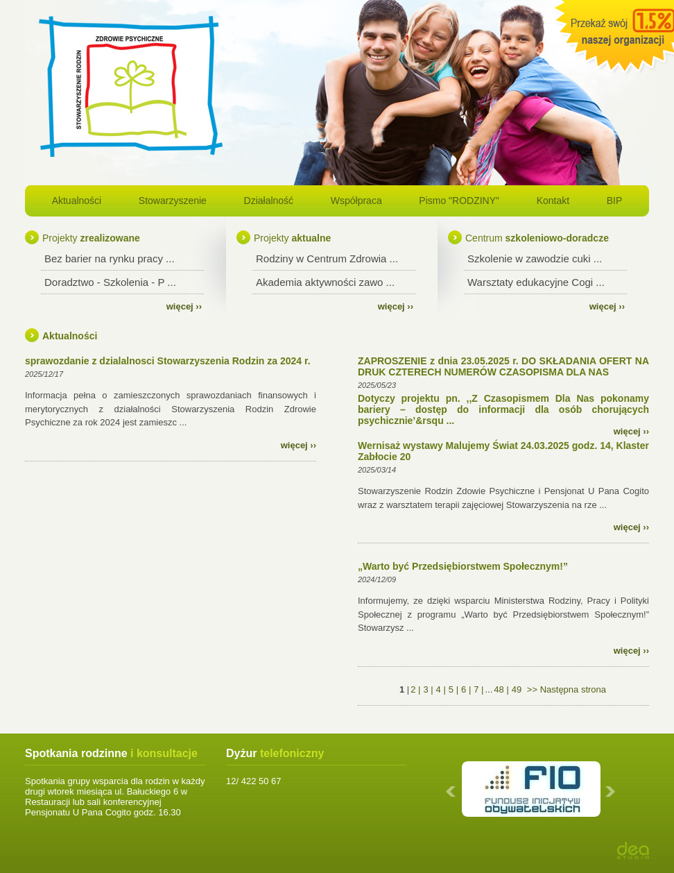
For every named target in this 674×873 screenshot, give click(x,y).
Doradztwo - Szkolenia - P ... (110, 282)
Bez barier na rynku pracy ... (109, 258)
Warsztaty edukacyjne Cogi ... (536, 282)
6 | (466, 689)
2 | (415, 689)
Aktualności (77, 200)
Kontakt (553, 200)
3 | (428, 689)
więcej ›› (184, 306)
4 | (441, 689)
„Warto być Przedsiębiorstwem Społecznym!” (463, 566)
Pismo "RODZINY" (459, 200)
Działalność (269, 200)
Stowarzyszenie (173, 200)
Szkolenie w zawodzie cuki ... (534, 258)
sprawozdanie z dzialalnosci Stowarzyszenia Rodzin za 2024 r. (168, 360)
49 (516, 689)
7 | (478, 689)
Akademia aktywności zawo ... (325, 282)
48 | (501, 689)
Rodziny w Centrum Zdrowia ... (327, 258)
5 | (453, 689)
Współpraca (356, 200)
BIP (615, 200)
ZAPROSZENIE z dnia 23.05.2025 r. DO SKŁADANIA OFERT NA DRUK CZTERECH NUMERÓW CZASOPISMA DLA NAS (503, 366)
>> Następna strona (565, 689)
